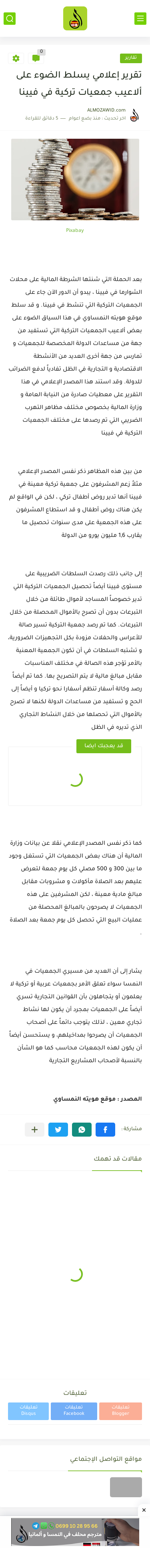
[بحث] (10, 18)
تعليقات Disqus (29, 1411)
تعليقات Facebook (74, 1411)
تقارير (131, 58)
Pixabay (75, 231)
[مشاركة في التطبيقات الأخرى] (34, 1130)
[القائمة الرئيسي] (140, 18)
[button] (105, 1130)
